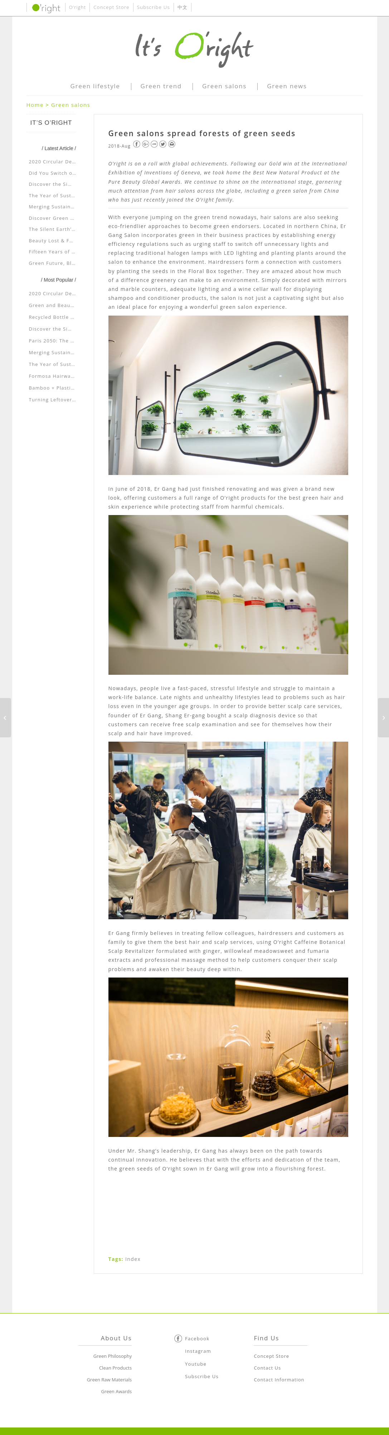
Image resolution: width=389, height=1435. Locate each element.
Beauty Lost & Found (56, 240)
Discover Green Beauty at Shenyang (75, 218)
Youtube (195, 1364)
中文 (183, 7)
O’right (77, 7)
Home (35, 104)
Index (133, 1259)
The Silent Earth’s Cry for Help (68, 229)
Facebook (197, 1338)
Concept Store (111, 7)
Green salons (71, 104)
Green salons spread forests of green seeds (202, 133)
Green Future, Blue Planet (62, 263)
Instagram (198, 1351)
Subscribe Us (153, 7)
